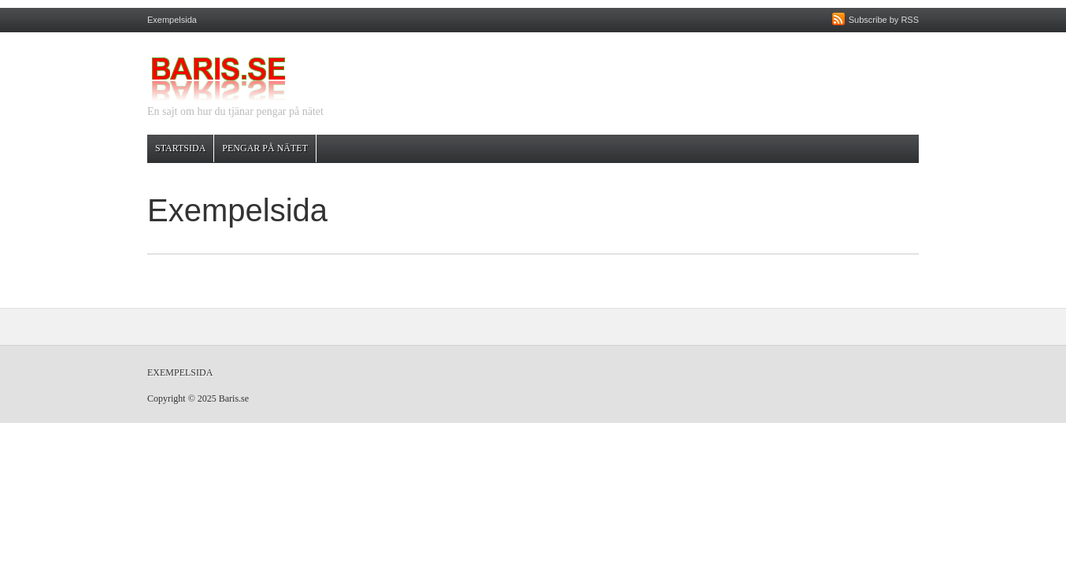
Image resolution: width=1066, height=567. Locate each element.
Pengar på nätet (265, 148)
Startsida (180, 148)
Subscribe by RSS (884, 19)
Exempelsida (172, 19)
